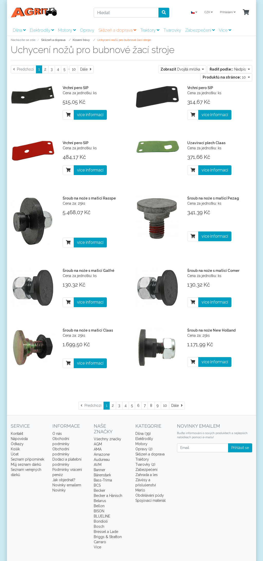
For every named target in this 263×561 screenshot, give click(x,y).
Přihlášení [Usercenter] (228, 12)
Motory (67, 30)
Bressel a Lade (106, 532)
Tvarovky (172, 30)
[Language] (194, 12)
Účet (14, 454)
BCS (97, 485)
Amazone (102, 454)
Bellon (99, 506)
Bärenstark (102, 475)
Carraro (100, 542)
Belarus (100, 501)
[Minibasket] (246, 12)
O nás (57, 433)
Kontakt (17, 433)
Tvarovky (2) (145, 464)
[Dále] (86, 69)
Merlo (140, 490)
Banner (99, 470)
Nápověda (19, 439)
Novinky (59, 490)
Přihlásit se (240, 448)
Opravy (87, 30)
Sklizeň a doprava (117, 30)
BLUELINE (102, 516)
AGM (98, 444)
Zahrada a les (146, 475)
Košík (15, 449)
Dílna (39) (143, 433)
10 (74, 69)
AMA (97, 449)
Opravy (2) (144, 449)
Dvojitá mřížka (181, 69)
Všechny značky (107, 439)
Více (225, 30)
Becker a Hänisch (108, 496)
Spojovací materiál (150, 500)
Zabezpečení (200, 30)
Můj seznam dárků (26, 464)
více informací (90, 114)
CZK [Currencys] (208, 12)
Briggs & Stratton (108, 537)
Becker (99, 490)
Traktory (149, 30)
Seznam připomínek (27, 459)
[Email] (202, 447)
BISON (99, 511)
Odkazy (17, 444)
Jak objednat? (63, 480)
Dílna (19, 30)
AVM (97, 465)
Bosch (99, 526)
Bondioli (101, 521)
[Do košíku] (68, 115)
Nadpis (228, 69)
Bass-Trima (103, 480)
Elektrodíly (42, 30)
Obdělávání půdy (149, 495)
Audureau (102, 460)
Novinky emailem (66, 485)
